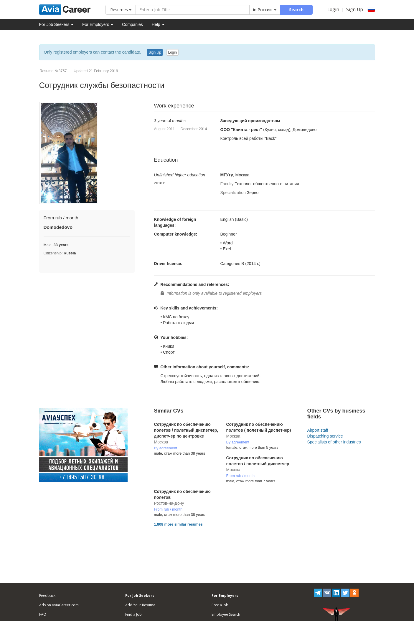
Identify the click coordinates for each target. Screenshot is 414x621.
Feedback (47, 595)
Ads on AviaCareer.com (59, 604)
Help (158, 24)
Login (333, 9)
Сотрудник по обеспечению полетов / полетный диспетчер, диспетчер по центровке (186, 430)
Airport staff (317, 430)
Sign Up (354, 9)
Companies (132, 24)
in (264, 9)
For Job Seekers (56, 24)
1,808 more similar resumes (178, 524)
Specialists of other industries (334, 442)
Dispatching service (325, 436)
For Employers (97, 24)
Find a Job (133, 614)
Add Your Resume (140, 604)
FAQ (42, 614)
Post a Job (220, 604)
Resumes (120, 9)
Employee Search (226, 614)
